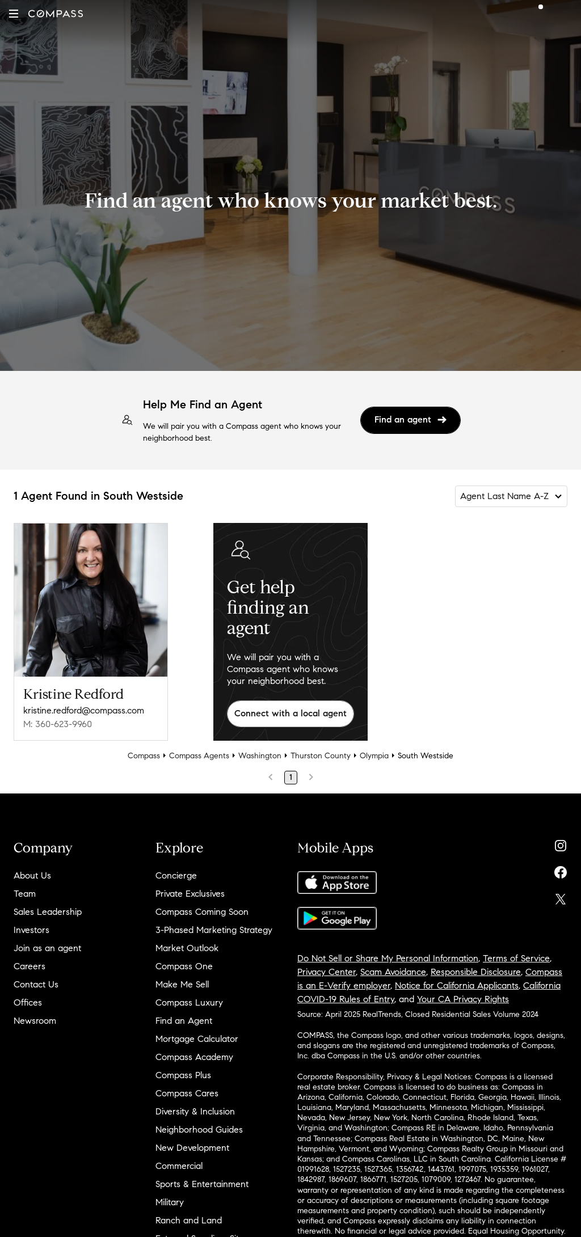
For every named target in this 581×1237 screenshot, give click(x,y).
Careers (29, 966)
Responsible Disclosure (476, 971)
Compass (144, 756)
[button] (13, 13)
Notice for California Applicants (457, 985)
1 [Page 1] (290, 777)
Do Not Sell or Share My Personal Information (387, 958)
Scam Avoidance (393, 971)
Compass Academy (194, 1057)
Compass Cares (186, 1093)
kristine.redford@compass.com (83, 710)
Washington (259, 756)
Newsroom (35, 1020)
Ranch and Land (188, 1220)
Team (25, 893)
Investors (31, 929)
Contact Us (36, 984)
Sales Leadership (48, 911)
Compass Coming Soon (202, 911)
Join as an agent (47, 948)
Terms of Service (516, 958)
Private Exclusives (190, 893)
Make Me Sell (182, 984)
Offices (28, 1002)
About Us (32, 875)
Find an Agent (183, 1020)
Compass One (184, 966)
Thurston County (320, 756)
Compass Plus (183, 1075)
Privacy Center (326, 971)
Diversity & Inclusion (195, 1111)
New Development (192, 1147)
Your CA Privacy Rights (463, 999)
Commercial (179, 1165)
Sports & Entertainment (202, 1184)
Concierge (176, 875)
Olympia (374, 756)
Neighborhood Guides (199, 1129)
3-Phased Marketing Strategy (213, 929)
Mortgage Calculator (196, 1038)
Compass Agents (199, 756)
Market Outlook (186, 948)
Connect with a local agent (290, 713)
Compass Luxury (189, 1002)
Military (169, 1202)
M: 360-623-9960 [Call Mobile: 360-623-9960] (57, 724)
